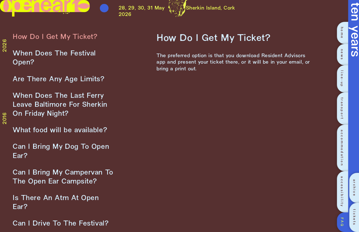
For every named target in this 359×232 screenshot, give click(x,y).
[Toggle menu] (104, 8)
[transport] (343, 108)
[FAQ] (343, 222)
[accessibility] (343, 191)
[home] (343, 33)
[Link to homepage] (45, 11)
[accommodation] (343, 148)
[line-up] (343, 78)
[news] (343, 55)
